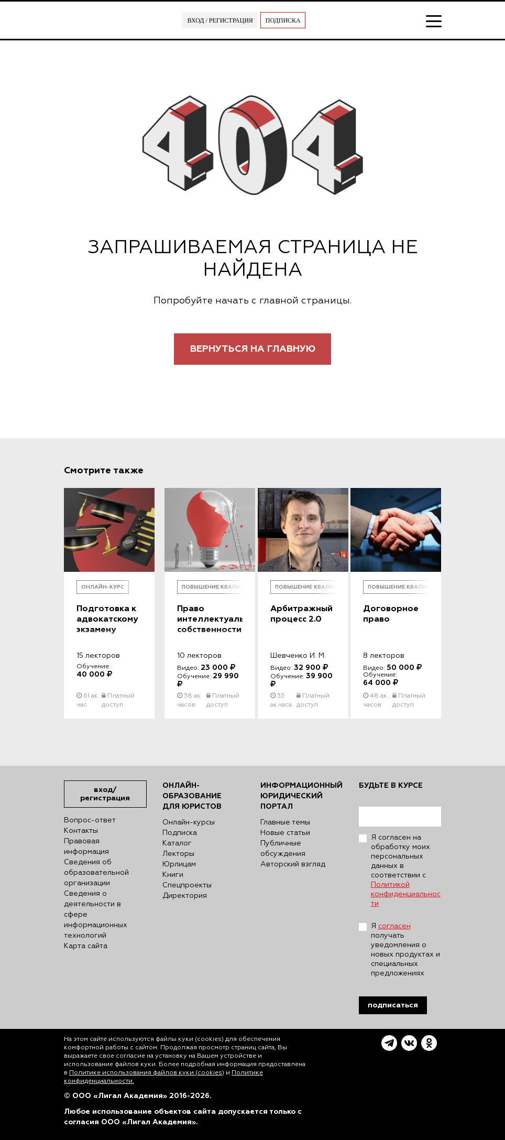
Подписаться (393, 1005)
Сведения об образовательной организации (96, 873)
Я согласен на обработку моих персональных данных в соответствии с (406, 870)
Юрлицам (179, 864)
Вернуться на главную (252, 349)
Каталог (177, 843)
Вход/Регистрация (105, 793)
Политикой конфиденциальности (406, 894)
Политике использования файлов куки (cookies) (146, 1073)
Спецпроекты (187, 885)
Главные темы (285, 822)
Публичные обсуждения (282, 848)
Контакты (81, 830)
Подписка (283, 20)
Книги (172, 874)
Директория (184, 895)
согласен (394, 926)
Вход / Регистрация (219, 20)
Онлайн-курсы (188, 822)
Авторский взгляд (292, 864)
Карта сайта (85, 946)
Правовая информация (86, 846)
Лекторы (178, 853)
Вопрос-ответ (90, 820)
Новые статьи (285, 833)
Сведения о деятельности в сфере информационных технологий (95, 914)
